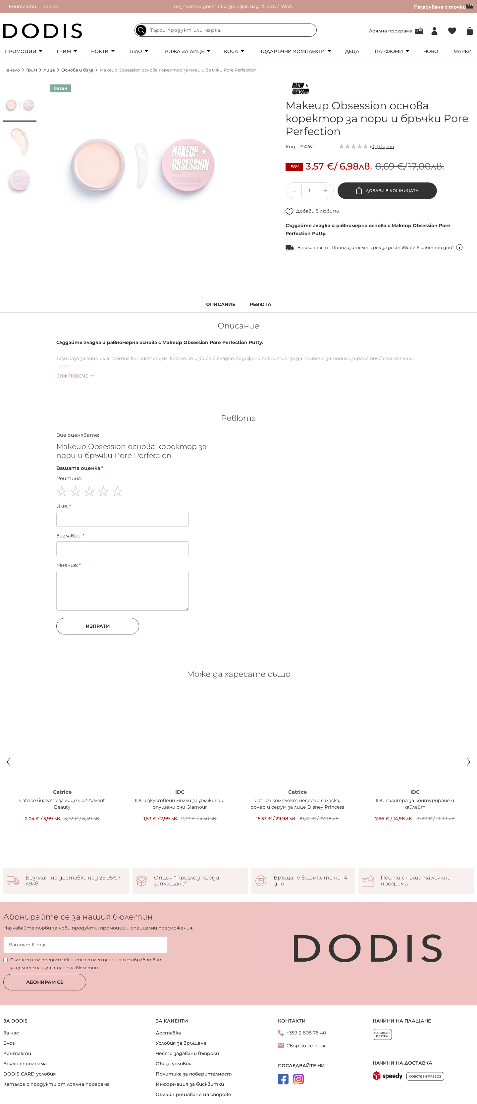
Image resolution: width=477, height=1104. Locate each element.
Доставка (168, 1003)
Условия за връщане (181, 1013)
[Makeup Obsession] (300, 90)
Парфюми (389, 51)
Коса (231, 51)
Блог (9, 1013)
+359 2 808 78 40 (306, 1003)
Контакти (22, 6)
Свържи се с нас (307, 1016)
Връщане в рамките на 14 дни (310, 851)
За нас (50, 6)
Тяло (135, 51)
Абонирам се (44, 952)
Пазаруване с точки (444, 7)
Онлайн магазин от (238, 1096)
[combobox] (225, 30)
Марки (462, 51)
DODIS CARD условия (29, 1044)
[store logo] (42, 31)
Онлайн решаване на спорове (193, 1065)
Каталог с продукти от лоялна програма (56, 1054)
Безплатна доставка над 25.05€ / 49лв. (73, 851)
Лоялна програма (390, 31)
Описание (220, 304)
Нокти (100, 51)
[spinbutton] (309, 190)
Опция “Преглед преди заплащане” (186, 851)
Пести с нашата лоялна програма (415, 851)
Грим (64, 51)
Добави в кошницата (391, 190)
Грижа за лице (183, 51)
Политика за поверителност (194, 1044)
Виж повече (72, 375)
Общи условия (174, 1034)
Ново (430, 51)
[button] (19, 105)
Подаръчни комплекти (291, 51)
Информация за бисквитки (190, 1054)
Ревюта (260, 304)
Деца (352, 51)
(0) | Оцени (382, 146)
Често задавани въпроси (187, 1024)
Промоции (20, 51)
